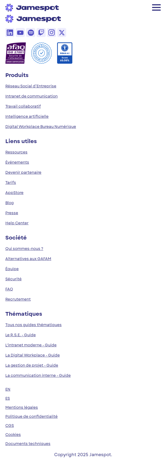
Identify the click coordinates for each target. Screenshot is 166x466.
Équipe (12, 269)
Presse (11, 213)
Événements (17, 162)
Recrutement (18, 299)
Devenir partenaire (23, 172)
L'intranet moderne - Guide (31, 345)
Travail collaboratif (23, 106)
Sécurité (13, 279)
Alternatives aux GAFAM (28, 258)
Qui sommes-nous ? (24, 248)
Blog (9, 202)
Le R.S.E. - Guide (20, 335)
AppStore (14, 192)
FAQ (9, 289)
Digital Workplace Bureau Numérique (40, 126)
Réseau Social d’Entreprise (30, 86)
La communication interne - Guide (38, 375)
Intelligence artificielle (27, 116)
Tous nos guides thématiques (33, 324)
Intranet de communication (31, 96)
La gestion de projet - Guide (31, 365)
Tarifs (10, 182)
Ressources (16, 152)
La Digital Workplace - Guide (32, 355)
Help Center (17, 223)
